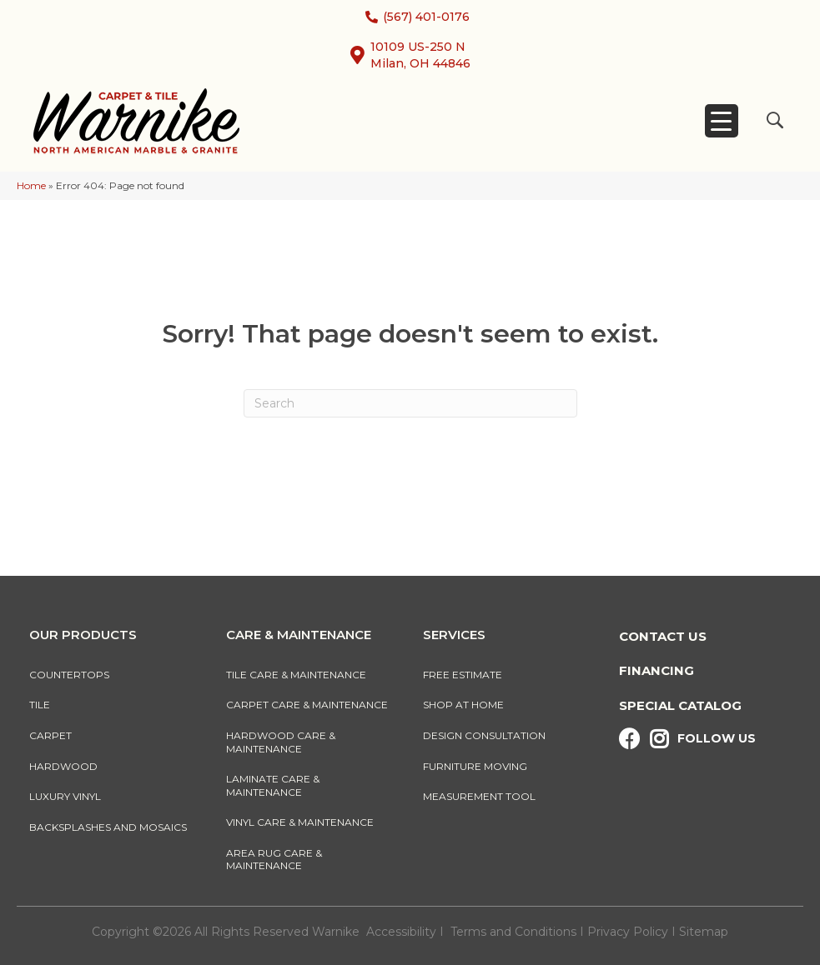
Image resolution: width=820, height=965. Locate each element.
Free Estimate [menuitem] (462, 674)
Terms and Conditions (513, 931)
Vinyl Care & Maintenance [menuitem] (300, 822)
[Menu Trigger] (721, 121)
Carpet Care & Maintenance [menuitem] (307, 704)
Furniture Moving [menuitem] (477, 766)
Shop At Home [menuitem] (463, 704)
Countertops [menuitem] (69, 674)
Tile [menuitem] (39, 704)
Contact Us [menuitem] (663, 636)
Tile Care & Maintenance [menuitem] (296, 674)
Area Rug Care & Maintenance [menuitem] (274, 859)
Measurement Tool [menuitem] (479, 796)
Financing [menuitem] (656, 670)
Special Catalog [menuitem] (680, 705)
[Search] (410, 403)
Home (31, 185)
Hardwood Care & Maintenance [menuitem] (280, 742)
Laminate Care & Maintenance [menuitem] (272, 785)
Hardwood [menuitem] (63, 766)
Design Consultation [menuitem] (484, 735)
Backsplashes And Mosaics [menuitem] (108, 827)
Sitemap (703, 931)
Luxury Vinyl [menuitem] (65, 796)
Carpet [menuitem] (50, 735)
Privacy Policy (629, 931)
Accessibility (401, 931)
